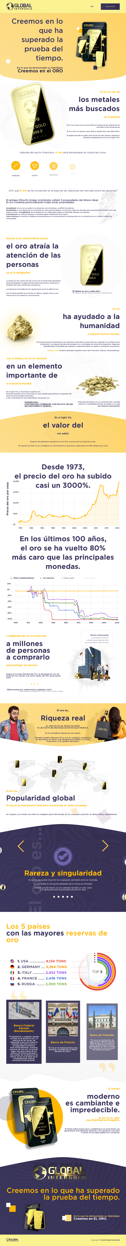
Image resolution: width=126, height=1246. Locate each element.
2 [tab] (58, 897)
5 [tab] (72, 897)
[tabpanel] (63, 868)
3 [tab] (63, 897)
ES (92, 6)
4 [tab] (67, 897)
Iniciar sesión (110, 6)
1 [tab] (54, 897)
